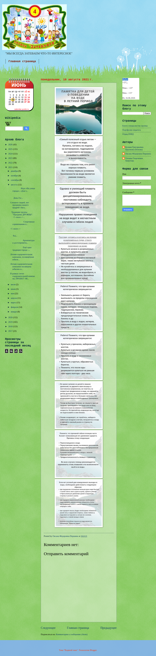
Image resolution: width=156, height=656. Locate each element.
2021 (10, 167)
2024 (10, 154)
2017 (10, 331)
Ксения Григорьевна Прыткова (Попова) (134, 148)
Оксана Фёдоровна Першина (138, 154)
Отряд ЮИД (128, 134)
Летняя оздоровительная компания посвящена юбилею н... (21, 266)
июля (13, 284)
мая (12, 293)
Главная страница (22, 61)
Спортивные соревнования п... (22, 223)
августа (14, 184)
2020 (10, 317)
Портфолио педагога (131, 130)
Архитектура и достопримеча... (22, 241)
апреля (14, 298)
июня (13, 289)
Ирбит (125, 79)
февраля (15, 307)
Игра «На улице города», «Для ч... (22, 189)
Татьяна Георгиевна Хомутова (134, 159)
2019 (10, 322)
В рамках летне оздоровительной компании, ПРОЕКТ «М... (22, 276)
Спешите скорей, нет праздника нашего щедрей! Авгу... (19, 205)
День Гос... (20, 196)
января (14, 312)
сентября (15, 180)
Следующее (48, 627)
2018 (10, 326)
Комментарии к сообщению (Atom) (71, 634)
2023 (10, 158)
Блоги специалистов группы (135, 126)
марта (13, 302)
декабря (14, 171)
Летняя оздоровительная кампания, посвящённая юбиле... (22, 257)
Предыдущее (108, 627)
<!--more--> (15, 229)
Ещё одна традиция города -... (20, 248)
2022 (10, 163)
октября (14, 175)
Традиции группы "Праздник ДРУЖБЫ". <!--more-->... (21, 214)
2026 (10, 144)
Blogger (93, 650)
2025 (10, 149)
